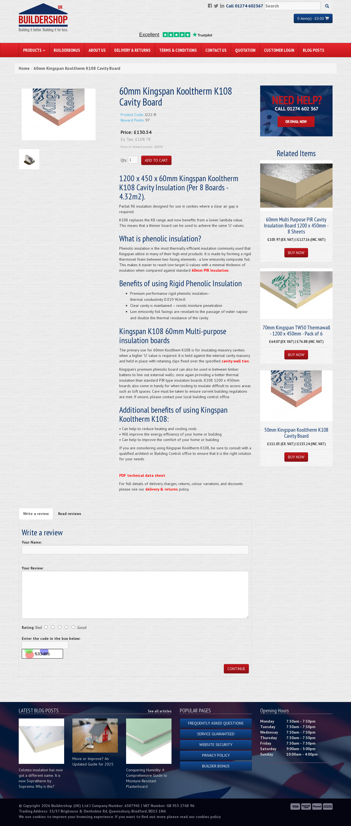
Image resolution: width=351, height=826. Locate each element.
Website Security (215, 744)
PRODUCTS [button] (34, 50)
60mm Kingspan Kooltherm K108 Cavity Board (77, 68)
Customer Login (279, 50)
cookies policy (208, 816)
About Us (97, 50)
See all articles (160, 711)
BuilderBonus (67, 50)
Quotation (245, 50)
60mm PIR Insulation (210, 270)
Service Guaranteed (216, 733)
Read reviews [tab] (69, 513)
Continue (236, 668)
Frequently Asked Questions (216, 723)
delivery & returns (161, 489)
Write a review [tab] (36, 513)
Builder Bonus (216, 766)
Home (24, 68)
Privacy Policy (216, 755)
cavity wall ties (235, 361)
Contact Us (216, 50)
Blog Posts (313, 50)
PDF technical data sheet (142, 475)
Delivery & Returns (132, 50)
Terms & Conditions (178, 50)
